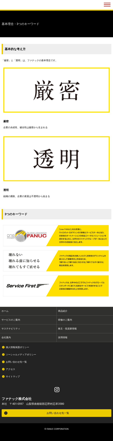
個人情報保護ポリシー (17, 347)
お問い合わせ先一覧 (16, 362)
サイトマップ (13, 376)
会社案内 (6, 337)
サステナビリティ (10, 328)
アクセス (10, 369)
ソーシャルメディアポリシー (21, 354)
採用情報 (62, 337)
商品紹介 (62, 311)
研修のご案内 (65, 319)
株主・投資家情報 (67, 328)
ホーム (4, 311)
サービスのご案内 (10, 319)
